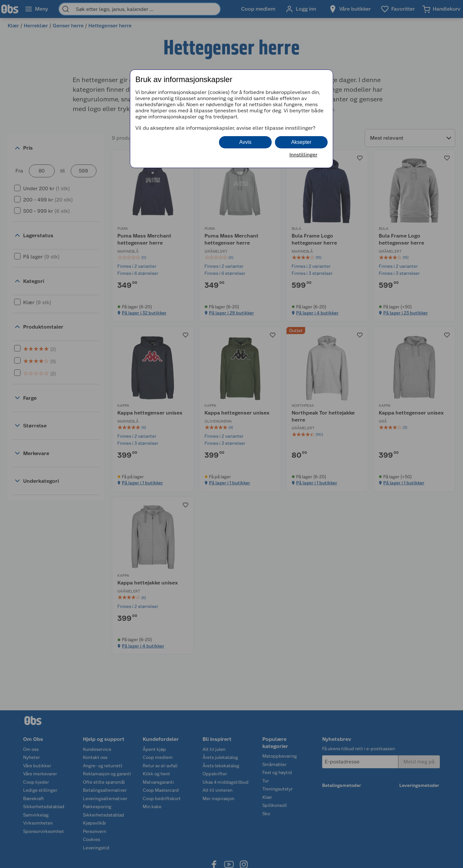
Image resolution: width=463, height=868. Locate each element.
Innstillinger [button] (303, 155)
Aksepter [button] (301, 142)
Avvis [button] (245, 142)
